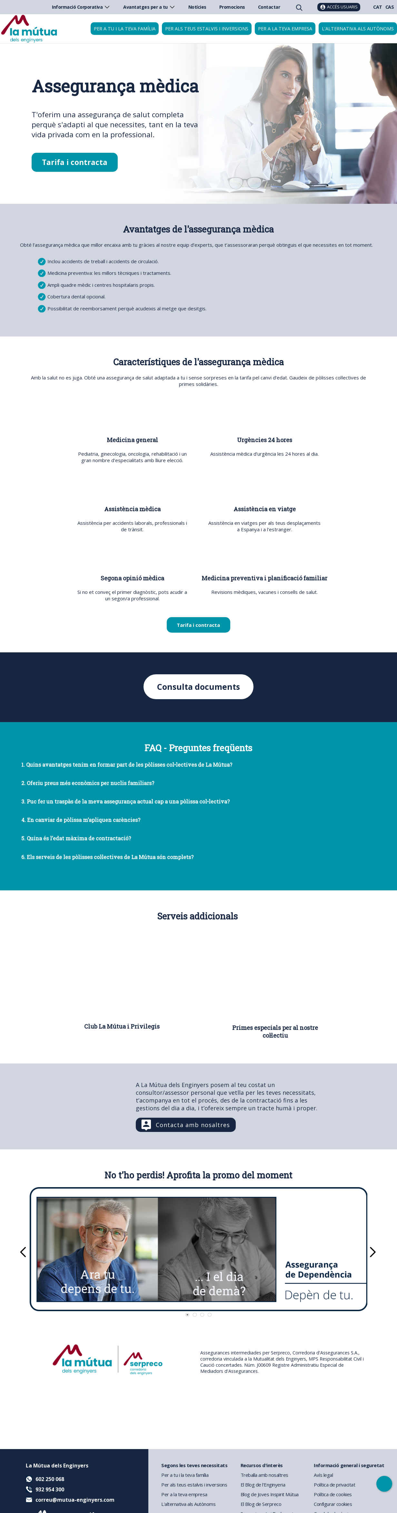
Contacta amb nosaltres (193, 1125)
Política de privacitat (334, 1484)
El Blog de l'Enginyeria (263, 1484)
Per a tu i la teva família (124, 29)
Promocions (232, 7)
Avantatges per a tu (149, 7)
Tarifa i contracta (74, 162)
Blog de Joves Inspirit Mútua (270, 1494)
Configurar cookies (333, 1504)
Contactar (269, 7)
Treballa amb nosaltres (264, 1475)
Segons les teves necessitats (194, 1465)
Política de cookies (333, 1494)
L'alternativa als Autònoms (188, 1504)
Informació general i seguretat (349, 1465)
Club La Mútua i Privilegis (122, 1026)
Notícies (197, 7)
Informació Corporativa (81, 7)
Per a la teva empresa (285, 29)
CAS (389, 7)
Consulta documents (198, 686)
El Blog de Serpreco (261, 1504)
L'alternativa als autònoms (358, 29)
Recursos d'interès (262, 1465)
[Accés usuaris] (338, 7)
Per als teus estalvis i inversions (206, 29)
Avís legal (323, 1475)
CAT (377, 7)
